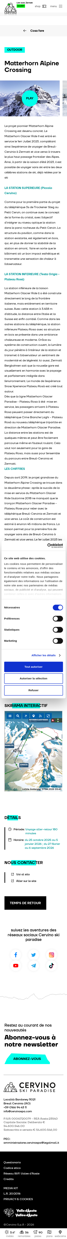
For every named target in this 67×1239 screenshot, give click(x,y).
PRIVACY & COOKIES (18, 1199)
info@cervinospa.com (18, 1111)
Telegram (33, 965)
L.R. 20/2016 (12, 1193)
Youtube (15, 965)
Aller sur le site (26, 881)
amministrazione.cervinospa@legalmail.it (31, 1143)
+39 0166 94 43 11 (15, 1107)
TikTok (51, 965)
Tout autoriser (33, 666)
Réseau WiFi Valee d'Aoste (21, 1173)
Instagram (51, 955)
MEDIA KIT (11, 1188)
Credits (9, 1179)
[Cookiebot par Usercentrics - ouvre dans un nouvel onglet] (48, 545)
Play (29, 98)
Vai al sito (23, 874)
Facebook (15, 955)
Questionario (12, 1162)
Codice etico (12, 1168)
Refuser (33, 690)
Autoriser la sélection (33, 678)
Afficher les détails (43, 655)
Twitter (33, 955)
